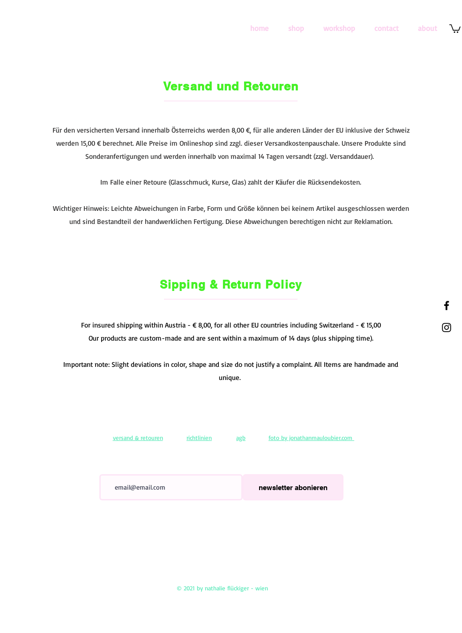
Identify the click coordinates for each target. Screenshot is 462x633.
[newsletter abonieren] (293, 487)
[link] (455, 28)
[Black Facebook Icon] (446, 305)
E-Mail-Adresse (118, 467)
